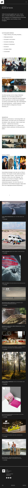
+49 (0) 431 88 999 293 (15, 195)
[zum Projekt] (14, 207)
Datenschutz (13, 485)
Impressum (24, 485)
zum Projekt (5, 219)
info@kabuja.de (5, 195)
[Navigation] (26, 2)
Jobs (2, 485)
